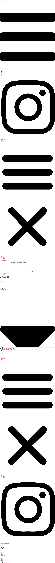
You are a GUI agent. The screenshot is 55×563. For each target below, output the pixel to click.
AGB (4, 542)
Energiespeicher (3, 139)
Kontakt (2, 259)
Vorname (1, 281)
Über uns (2, 141)
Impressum (1, 542)
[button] (27, 199)
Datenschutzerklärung (6, 348)
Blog (2, 140)
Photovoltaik (3, 138)
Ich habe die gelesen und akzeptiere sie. (8, 348)
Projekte (4, 258)
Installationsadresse (2, 288)
